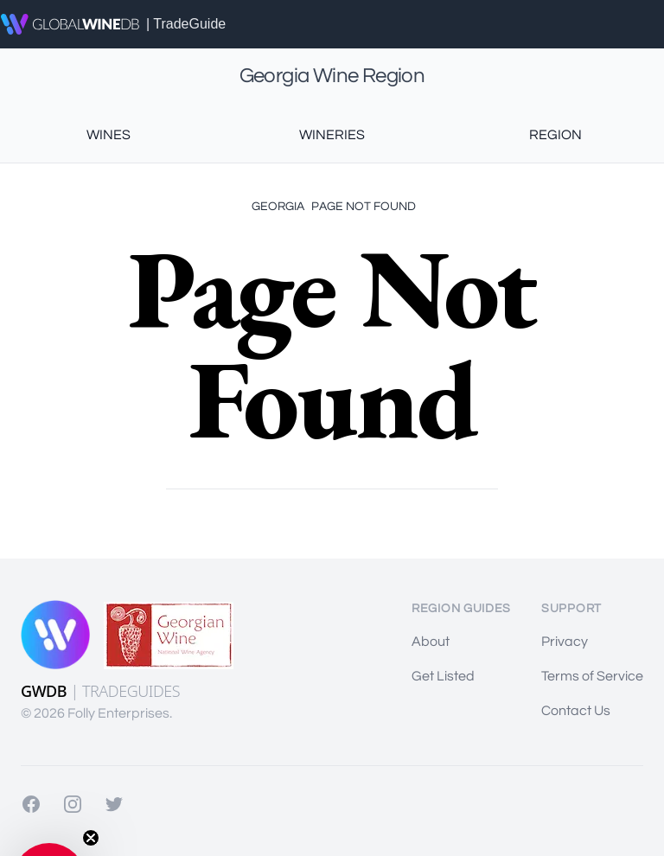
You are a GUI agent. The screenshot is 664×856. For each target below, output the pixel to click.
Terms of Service (592, 676)
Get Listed (443, 676)
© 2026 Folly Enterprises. (96, 713)
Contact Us (575, 711)
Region (555, 135)
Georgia (278, 207)
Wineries (332, 135)
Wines (108, 135)
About (431, 641)
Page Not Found (363, 207)
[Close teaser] (90, 837)
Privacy (564, 641)
